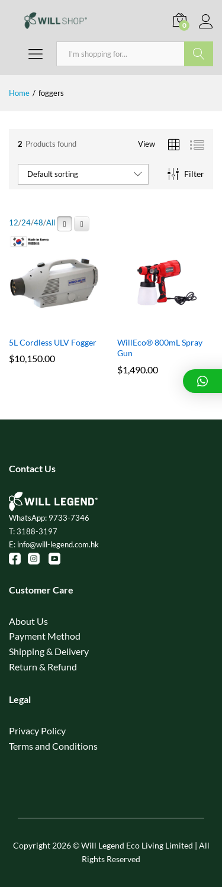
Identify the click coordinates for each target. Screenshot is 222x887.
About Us (28, 621)
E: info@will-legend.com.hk (54, 544)
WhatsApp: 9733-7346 (49, 517)
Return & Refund (43, 666)
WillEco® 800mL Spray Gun (159, 347)
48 (38, 222)
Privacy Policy (37, 730)
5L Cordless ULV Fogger (52, 342)
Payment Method (45, 635)
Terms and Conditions (53, 745)
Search (198, 53)
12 (13, 222)
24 (26, 222)
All (50, 222)
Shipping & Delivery (49, 651)
